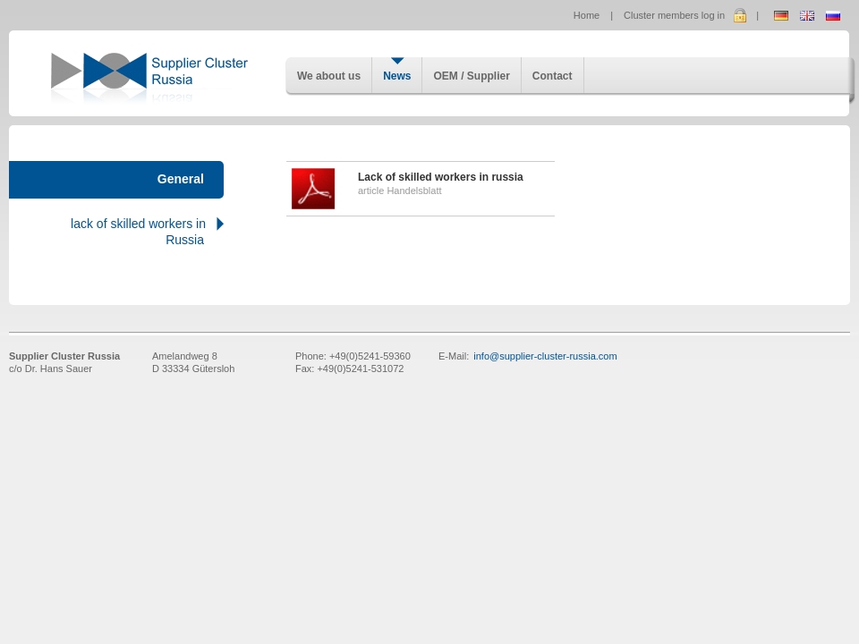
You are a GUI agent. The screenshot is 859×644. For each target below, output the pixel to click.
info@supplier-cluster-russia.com (545, 356)
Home (587, 15)
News (397, 76)
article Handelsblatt (420, 189)
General (180, 179)
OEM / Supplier (471, 76)
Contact (552, 76)
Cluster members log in (674, 15)
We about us (329, 76)
